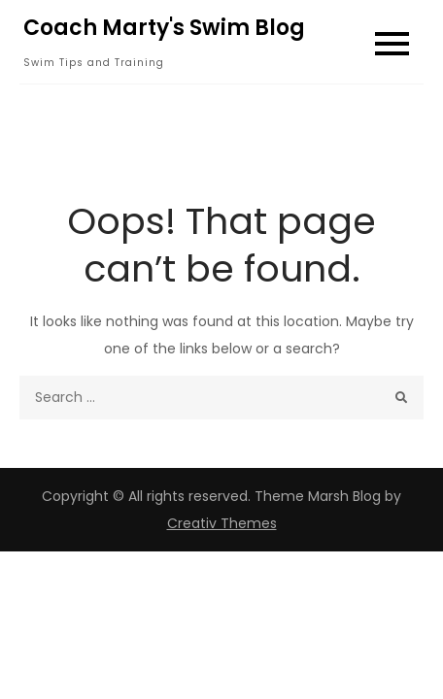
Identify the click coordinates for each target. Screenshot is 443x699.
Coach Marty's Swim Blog (164, 28)
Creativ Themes (222, 523)
